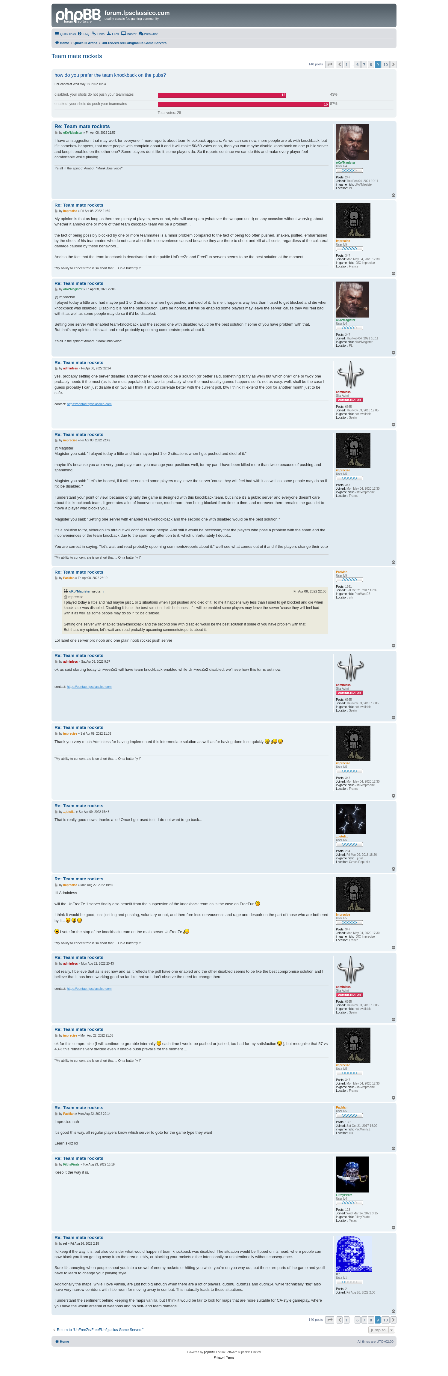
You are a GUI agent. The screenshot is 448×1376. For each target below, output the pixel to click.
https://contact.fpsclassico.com (89, 404)
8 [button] (371, 64)
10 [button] (385, 64)
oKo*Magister (80, 591)
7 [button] (364, 64)
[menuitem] (83, 33)
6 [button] (357, 64)
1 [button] (347, 64)
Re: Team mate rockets (82, 126)
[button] (329, 64)
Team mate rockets (77, 56)
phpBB (208, 1352)
